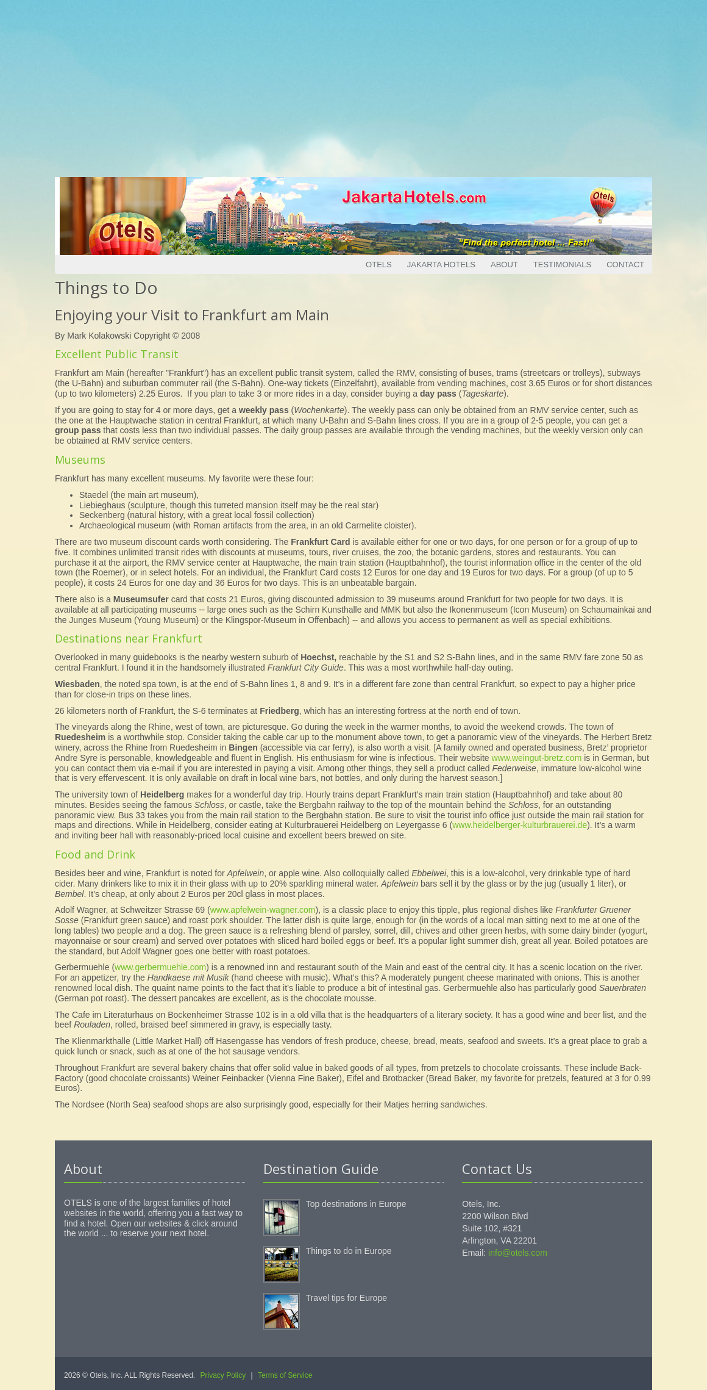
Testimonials (562, 264)
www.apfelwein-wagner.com (263, 910)
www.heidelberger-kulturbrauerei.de (519, 825)
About (504, 264)
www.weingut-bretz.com (536, 758)
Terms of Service (285, 1375)
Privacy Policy (223, 1375)
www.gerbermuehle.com (160, 967)
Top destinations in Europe (356, 1204)
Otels (379, 264)
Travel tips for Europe (346, 1298)
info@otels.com (517, 1253)
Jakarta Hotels (441, 264)
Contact (625, 264)
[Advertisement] (353, 85)
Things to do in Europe (349, 1251)
